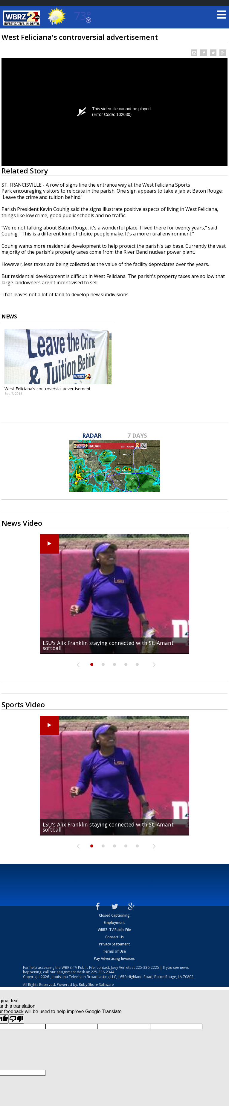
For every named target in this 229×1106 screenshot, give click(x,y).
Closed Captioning (114, 915)
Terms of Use (114, 951)
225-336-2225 (147, 967)
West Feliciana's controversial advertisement (47, 389)
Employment (114, 922)
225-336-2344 (102, 971)
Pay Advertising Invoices (114, 958)
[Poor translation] (16, 1019)
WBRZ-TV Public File (114, 929)
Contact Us (114, 936)
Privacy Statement (114, 944)
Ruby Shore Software (96, 984)
